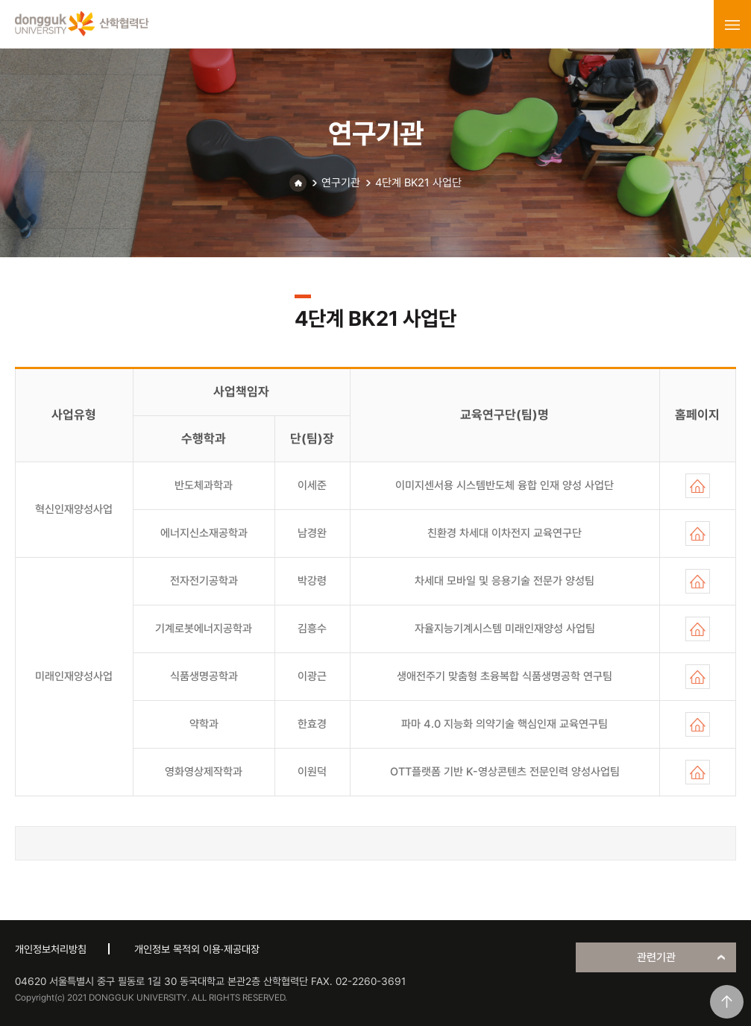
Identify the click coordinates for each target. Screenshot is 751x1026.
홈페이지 (697, 485)
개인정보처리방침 (51, 949)
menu (732, 25)
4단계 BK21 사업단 (418, 182)
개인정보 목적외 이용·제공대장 (197, 949)
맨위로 (727, 1002)
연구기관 (340, 182)
